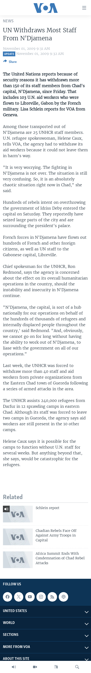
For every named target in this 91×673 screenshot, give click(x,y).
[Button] (10, 62)
